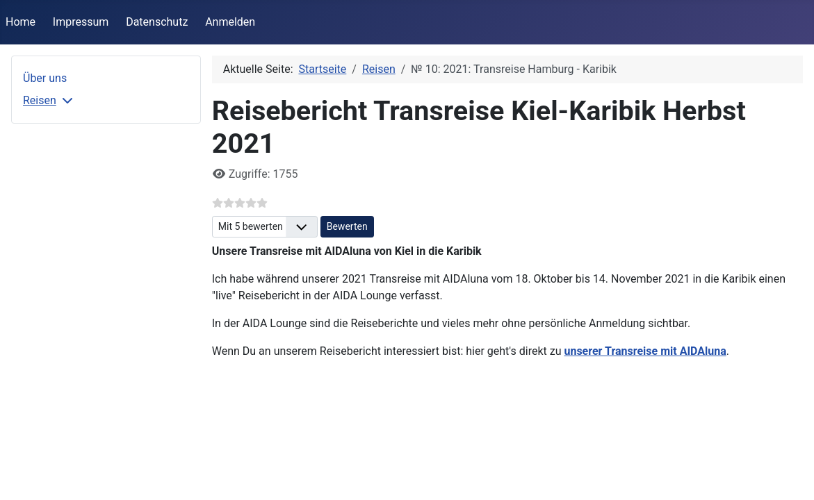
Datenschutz (157, 21)
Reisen (39, 100)
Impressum (81, 21)
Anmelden (230, 21)
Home (20, 21)
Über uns (45, 78)
